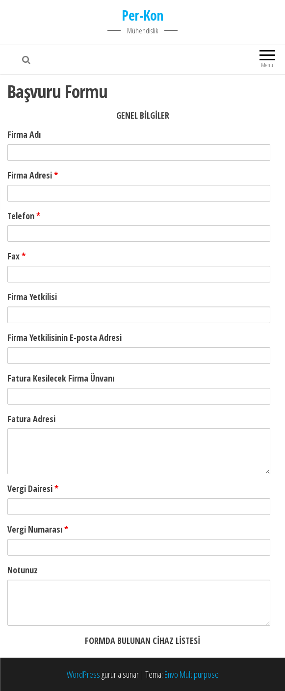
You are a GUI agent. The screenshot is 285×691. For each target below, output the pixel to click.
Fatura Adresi (31, 419)
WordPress (83, 674)
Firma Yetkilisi (32, 297)
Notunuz (22, 570)
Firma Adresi (32, 175)
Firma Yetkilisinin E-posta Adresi (64, 337)
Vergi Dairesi (32, 488)
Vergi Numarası (37, 529)
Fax (16, 256)
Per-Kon (142, 15)
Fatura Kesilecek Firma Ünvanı (60, 378)
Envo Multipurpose (191, 674)
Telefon (23, 216)
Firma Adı (24, 134)
